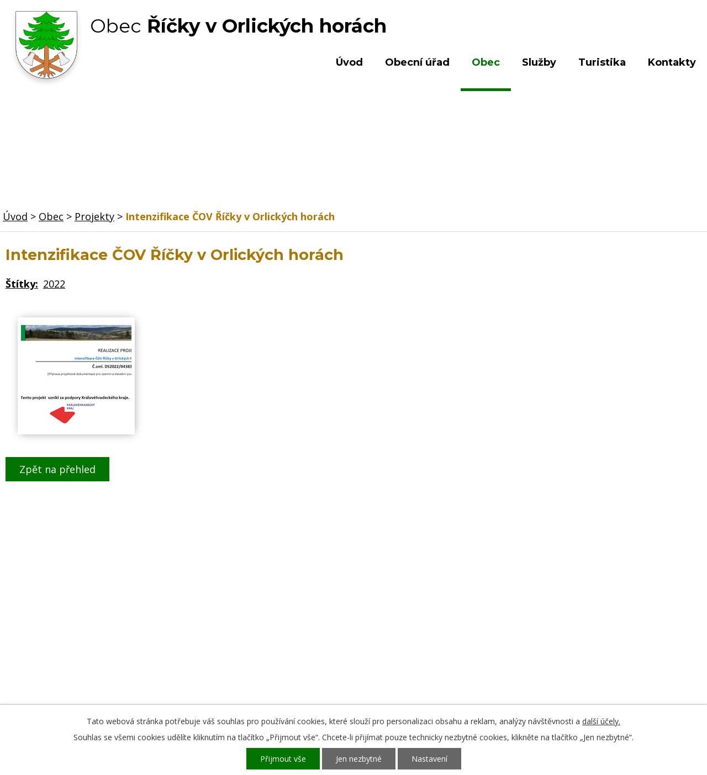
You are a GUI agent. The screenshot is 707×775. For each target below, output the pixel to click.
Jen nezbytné (359, 758)
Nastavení (429, 758)
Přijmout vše (283, 758)
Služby (539, 62)
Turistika (602, 62)
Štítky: (22, 283)
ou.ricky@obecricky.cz (327, 661)
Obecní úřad (417, 62)
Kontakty (672, 62)
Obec (486, 62)
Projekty (94, 216)
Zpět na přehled (57, 469)
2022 (54, 283)
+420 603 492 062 (279, 629)
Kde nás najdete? (587, 618)
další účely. (601, 721)
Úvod (349, 62)
